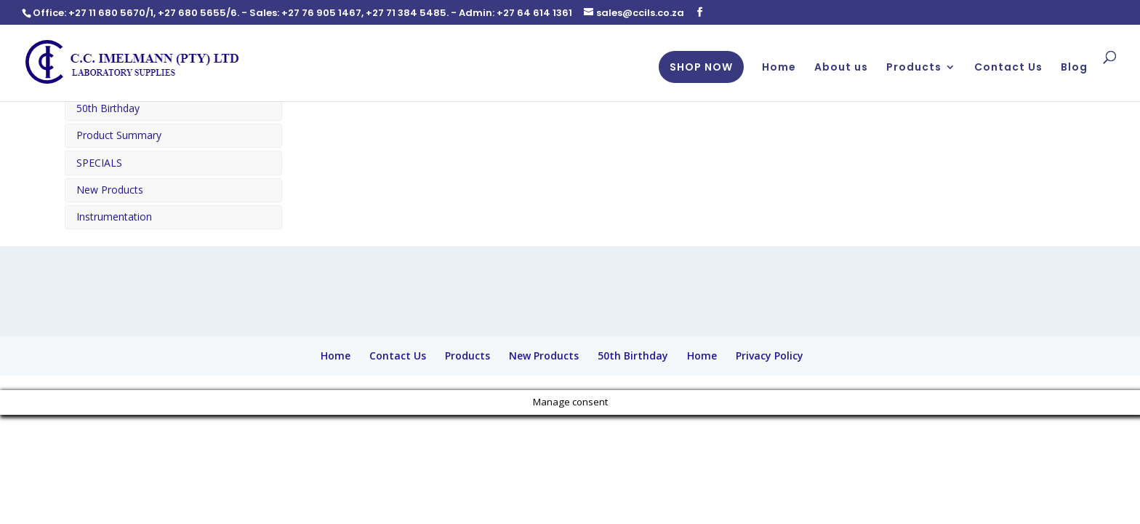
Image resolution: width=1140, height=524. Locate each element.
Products (914, 68)
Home (779, 68)
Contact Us (1008, 68)
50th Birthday (108, 108)
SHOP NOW (701, 67)
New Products (109, 189)
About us (841, 68)
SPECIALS (99, 163)
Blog (1074, 68)
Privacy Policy (769, 355)
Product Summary (118, 135)
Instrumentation (114, 216)
